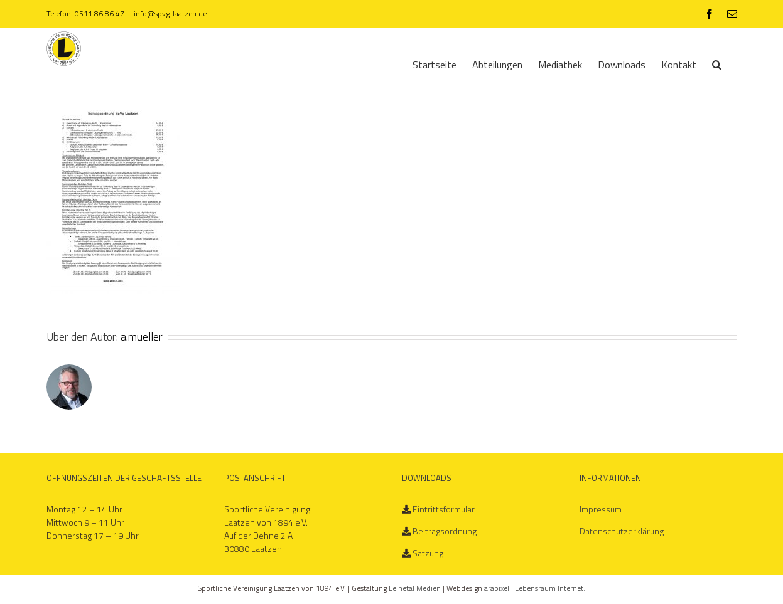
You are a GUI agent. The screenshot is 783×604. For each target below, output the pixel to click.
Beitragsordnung (445, 531)
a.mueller (142, 336)
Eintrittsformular (444, 509)
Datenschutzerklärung (622, 531)
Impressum (601, 509)
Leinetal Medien (416, 588)
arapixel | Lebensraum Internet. (534, 588)
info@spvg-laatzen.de (170, 13)
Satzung (428, 552)
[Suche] (716, 63)
